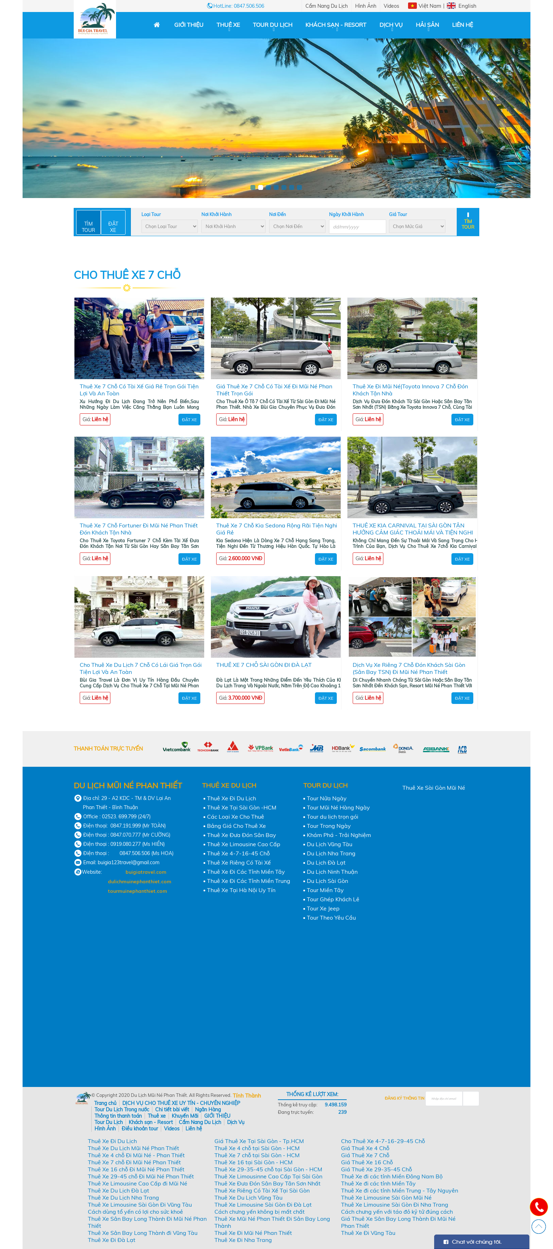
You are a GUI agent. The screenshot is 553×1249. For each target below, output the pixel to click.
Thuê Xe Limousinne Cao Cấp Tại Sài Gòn (268, 1176)
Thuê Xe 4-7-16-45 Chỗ (238, 853)
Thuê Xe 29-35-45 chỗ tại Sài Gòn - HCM (268, 1169)
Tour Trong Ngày (329, 825)
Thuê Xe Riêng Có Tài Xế (239, 862)
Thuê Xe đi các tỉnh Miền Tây (378, 1183)
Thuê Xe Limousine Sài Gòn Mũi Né (386, 1197)
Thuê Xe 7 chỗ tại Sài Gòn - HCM (257, 1155)
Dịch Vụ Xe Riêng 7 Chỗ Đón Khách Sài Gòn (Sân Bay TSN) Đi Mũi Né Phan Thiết (409, 668)
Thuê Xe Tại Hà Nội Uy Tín (241, 890)
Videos (391, 6)
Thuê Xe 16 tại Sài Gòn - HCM (253, 1162)
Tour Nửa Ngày (327, 798)
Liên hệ (462, 24)
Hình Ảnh (365, 6)
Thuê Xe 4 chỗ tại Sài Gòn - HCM (257, 1148)
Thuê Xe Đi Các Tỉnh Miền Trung (248, 880)
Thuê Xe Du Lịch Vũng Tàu (248, 1197)
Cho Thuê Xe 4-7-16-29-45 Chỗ (383, 1141)
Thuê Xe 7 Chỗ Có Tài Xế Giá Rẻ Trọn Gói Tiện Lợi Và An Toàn (139, 390)
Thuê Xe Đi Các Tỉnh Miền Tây (246, 871)
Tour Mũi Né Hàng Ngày (338, 807)
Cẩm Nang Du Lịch (326, 6)
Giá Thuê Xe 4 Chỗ (365, 1148)
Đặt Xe (189, 419)
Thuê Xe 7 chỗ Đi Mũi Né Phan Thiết (134, 1162)
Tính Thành (247, 1095)
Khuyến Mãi (185, 1116)
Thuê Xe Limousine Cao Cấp (243, 844)
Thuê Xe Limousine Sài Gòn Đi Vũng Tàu (140, 1204)
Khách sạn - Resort (335, 24)
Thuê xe (228, 24)
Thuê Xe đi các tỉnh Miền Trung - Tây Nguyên (399, 1190)
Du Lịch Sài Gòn (327, 880)
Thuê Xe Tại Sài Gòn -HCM (241, 807)
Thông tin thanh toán (118, 1116)
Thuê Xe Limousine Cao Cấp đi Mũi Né (137, 1183)
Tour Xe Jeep (323, 908)
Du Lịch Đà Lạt (326, 862)
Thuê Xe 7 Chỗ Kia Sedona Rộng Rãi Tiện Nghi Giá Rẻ (276, 529)
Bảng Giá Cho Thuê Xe (236, 825)
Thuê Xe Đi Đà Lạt (111, 1239)
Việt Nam (430, 5)
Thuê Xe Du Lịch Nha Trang (123, 1197)
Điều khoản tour (140, 1128)
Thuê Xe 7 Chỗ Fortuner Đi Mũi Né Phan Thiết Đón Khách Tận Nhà (139, 529)
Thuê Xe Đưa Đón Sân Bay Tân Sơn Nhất (267, 1183)
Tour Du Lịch (272, 24)
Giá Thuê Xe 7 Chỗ (365, 1155)
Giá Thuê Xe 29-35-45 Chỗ (376, 1169)
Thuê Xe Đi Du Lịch (231, 798)
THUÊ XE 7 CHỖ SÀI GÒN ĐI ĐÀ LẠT (264, 664)
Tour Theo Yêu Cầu (331, 917)
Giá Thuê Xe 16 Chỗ (367, 1162)
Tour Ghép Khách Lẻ (333, 899)
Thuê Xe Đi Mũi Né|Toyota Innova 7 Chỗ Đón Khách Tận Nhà (410, 390)
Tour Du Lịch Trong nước (122, 1109)
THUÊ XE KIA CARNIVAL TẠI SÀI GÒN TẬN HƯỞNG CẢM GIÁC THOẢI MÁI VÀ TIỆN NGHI (413, 529)
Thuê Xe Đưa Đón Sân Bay (241, 834)
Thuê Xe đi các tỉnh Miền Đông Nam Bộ (392, 1176)
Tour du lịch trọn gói (332, 816)
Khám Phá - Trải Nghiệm (339, 834)
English (467, 5)
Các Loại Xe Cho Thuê (235, 816)
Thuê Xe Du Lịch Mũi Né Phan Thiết (133, 1148)
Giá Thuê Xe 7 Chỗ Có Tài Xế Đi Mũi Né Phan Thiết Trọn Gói (274, 390)
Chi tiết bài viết (172, 1109)
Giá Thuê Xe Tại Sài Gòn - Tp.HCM (259, 1141)
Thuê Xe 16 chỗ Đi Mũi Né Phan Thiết (136, 1169)
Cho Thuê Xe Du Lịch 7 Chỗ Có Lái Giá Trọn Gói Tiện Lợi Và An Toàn (141, 668)
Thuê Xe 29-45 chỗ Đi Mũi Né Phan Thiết (141, 1176)
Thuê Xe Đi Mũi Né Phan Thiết (253, 1232)
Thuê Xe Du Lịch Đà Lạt (118, 1190)
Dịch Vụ (391, 24)
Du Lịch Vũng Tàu (329, 844)
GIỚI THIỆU (188, 24)
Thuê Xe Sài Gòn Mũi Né (433, 787)
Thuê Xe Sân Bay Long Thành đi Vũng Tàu (143, 1232)
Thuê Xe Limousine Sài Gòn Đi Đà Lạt (263, 1204)
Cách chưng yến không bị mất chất (259, 1211)
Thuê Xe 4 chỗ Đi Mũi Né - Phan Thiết (136, 1155)
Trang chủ (105, 1103)
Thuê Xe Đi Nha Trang (243, 1239)
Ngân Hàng (208, 1109)
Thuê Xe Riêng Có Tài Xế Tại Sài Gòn (262, 1190)
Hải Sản (427, 24)
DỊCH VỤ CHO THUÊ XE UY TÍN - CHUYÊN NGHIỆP (181, 1103)
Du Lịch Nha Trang (331, 853)
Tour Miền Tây (325, 890)
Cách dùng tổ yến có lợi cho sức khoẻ (135, 1211)
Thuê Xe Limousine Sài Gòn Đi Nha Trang (394, 1204)
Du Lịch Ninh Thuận (332, 871)
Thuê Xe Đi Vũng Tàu (368, 1232)
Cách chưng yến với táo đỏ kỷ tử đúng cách (397, 1211)
